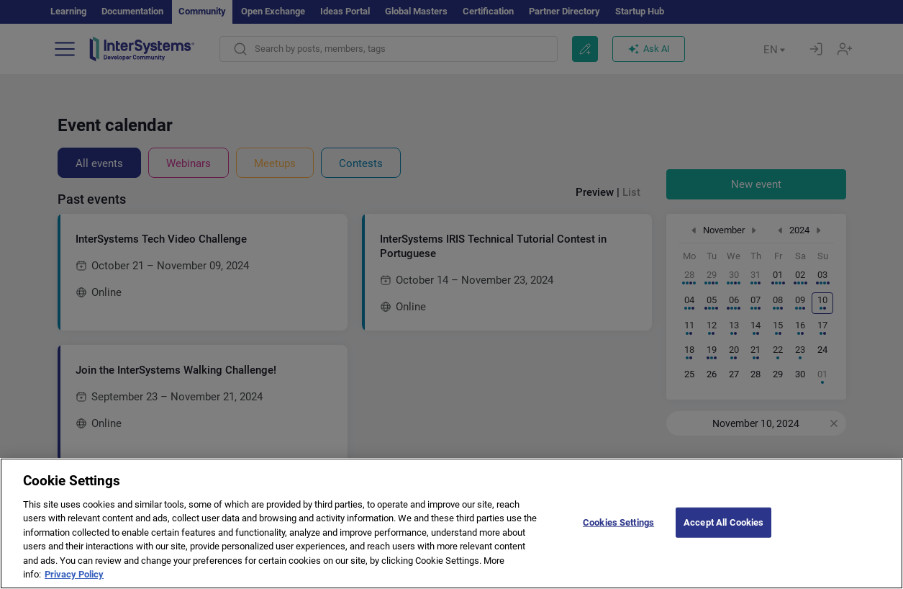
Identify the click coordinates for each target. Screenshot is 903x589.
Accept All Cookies (723, 537)
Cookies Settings (618, 537)
